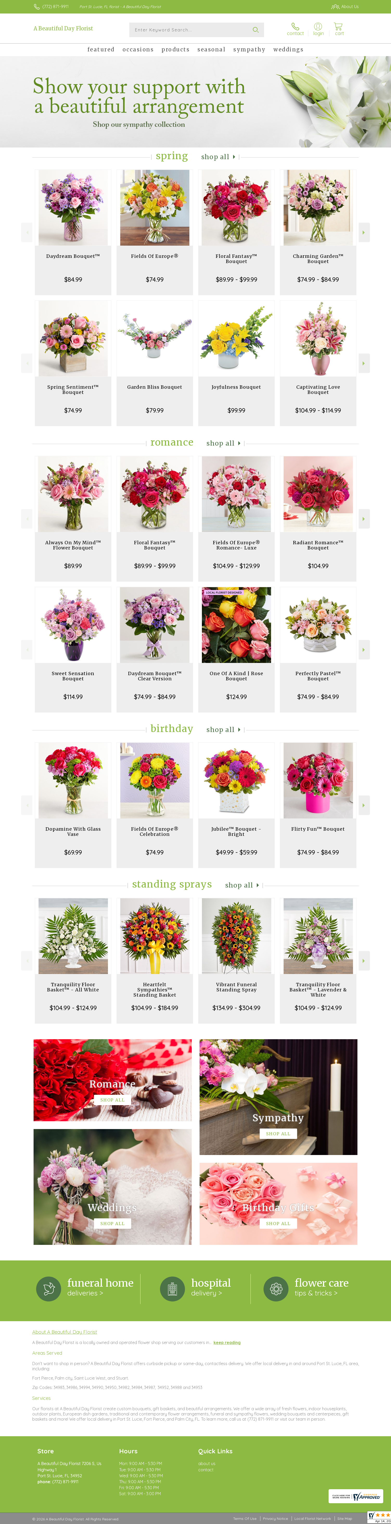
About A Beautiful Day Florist (64, 1332)
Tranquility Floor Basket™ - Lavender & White (318, 990)
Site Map (344, 1518)
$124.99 (236, 697)
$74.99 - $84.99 (318, 279)
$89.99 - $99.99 (236, 279)
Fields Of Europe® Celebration (155, 831)
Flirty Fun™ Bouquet (318, 829)
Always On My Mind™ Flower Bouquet (73, 545)
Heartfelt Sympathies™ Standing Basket (154, 990)
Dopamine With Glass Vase (73, 831)
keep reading (227, 1342)
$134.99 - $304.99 (236, 1008)
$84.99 (73, 279)
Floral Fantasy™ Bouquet (236, 258)
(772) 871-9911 (55, 6)
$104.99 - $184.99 (154, 1008)
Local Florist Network (312, 1518)
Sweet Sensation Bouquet (73, 676)
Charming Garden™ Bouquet (318, 258)
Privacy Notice (275, 1518)
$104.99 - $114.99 (318, 410)
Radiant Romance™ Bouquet (318, 545)
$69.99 (73, 852)
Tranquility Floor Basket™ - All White (73, 987)
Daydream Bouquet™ (73, 256)
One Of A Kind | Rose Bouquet (236, 676)
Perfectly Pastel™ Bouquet (318, 676)
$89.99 (73, 566)
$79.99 (155, 410)
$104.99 (318, 566)
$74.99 (155, 279)
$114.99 (73, 697)
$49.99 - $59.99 (236, 852)
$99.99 (236, 410)
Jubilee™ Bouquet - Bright (236, 831)
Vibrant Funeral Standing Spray (236, 987)
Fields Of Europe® (155, 256)
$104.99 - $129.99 (236, 566)
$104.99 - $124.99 (73, 1008)
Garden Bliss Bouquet (154, 387)
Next (364, 232)
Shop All (215, 157)
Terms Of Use (245, 1518)
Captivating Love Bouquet (318, 389)
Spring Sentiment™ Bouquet (73, 389)
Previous (26, 232)
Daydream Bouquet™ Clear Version (155, 676)
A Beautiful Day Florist (63, 28)
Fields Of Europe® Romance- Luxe (236, 545)
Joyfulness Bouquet (236, 387)
